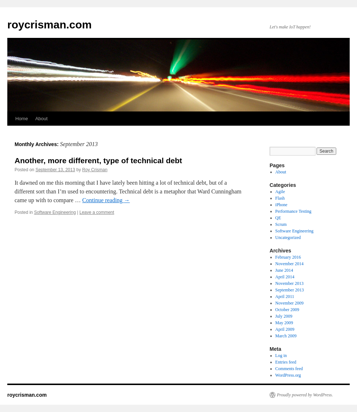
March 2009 (286, 335)
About (41, 118)
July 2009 (284, 316)
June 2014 (284, 270)
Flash (280, 198)
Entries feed (286, 362)
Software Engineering (55, 212)
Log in (281, 355)
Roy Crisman (94, 169)
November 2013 (289, 283)
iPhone (281, 204)
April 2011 (284, 296)
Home (21, 118)
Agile (280, 191)
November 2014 (289, 263)
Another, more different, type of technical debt (98, 160)
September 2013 (289, 290)
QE (278, 217)
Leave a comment (96, 212)
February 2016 (288, 257)
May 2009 (284, 322)
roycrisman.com (49, 25)
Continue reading (106, 200)
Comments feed (289, 368)
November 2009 (289, 303)
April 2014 (284, 276)
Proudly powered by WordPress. (305, 394)
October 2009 (287, 309)
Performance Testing (293, 211)
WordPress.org (288, 375)
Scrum (281, 224)
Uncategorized (288, 237)
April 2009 (284, 329)
